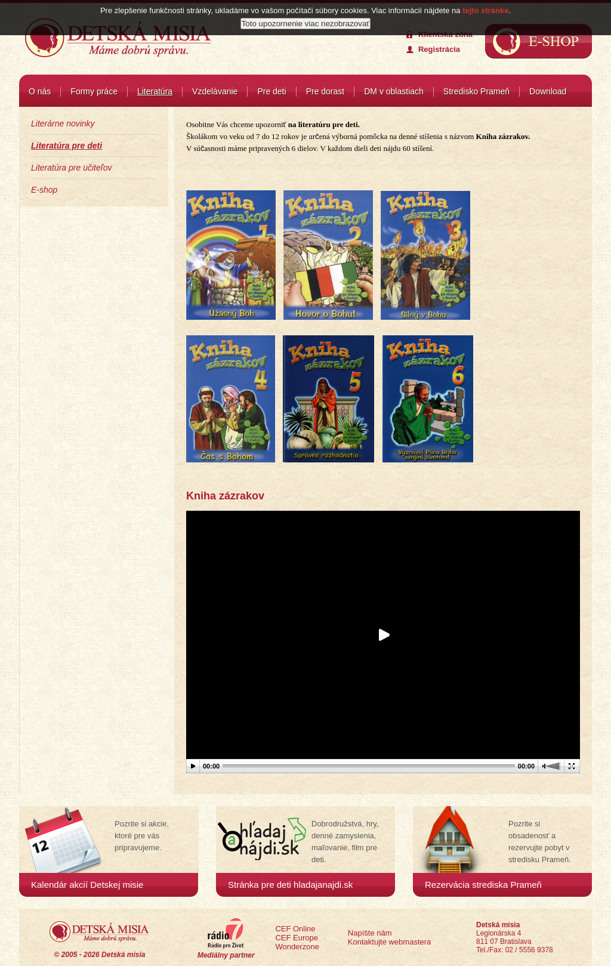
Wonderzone (297, 946)
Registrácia (439, 49)
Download (547, 91)
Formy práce (94, 91)
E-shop (44, 190)
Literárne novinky (63, 123)
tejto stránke (485, 7)
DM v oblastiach (394, 91)
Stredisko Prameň (476, 91)
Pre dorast (325, 91)
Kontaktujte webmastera (389, 941)
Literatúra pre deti (66, 145)
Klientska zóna (445, 34)
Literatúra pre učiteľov (71, 167)
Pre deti (271, 91)
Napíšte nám (370, 932)
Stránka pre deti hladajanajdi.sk (290, 884)
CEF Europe (296, 937)
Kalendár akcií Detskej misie (87, 884)
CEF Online (295, 928)
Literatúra (154, 91)
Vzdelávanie (214, 91)
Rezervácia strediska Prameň (483, 884)
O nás (40, 91)
